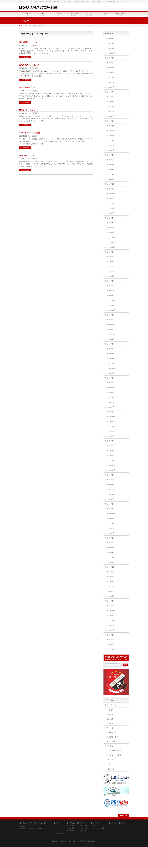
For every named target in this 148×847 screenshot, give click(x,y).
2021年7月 (110, 262)
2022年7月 (110, 208)
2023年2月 (110, 174)
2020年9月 (110, 281)
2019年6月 (110, 329)
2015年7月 (110, 533)
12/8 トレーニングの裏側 (29, 133)
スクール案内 (111, 732)
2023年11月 (111, 131)
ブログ (109, 764)
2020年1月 (110, 296)
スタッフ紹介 (111, 741)
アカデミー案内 (112, 737)
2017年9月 (110, 431)
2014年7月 (110, 582)
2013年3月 (110, 640)
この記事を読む (25, 57)
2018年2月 (110, 407)
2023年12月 (111, 126)
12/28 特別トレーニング (29, 42)
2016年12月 (111, 465)
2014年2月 (110, 606)
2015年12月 (111, 514)
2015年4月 (110, 548)
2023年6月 (110, 155)
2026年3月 (110, 39)
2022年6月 (110, 213)
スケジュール (111, 746)
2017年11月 (111, 422)
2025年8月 (110, 58)
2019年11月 (111, 305)
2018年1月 (110, 412)
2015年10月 (111, 519)
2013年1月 (110, 649)
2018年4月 (110, 397)
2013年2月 (110, 645)
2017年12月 (111, 417)
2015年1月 (110, 562)
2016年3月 (110, 499)
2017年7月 (110, 441)
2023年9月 (110, 140)
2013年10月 (111, 620)
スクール (110, 728)
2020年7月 (110, 286)
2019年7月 (110, 325)
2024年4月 (110, 106)
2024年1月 (110, 121)
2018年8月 (110, 378)
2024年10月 (111, 77)
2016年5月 (110, 489)
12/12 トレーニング (27, 87)
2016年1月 (110, 509)
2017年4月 (110, 456)
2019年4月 (110, 339)
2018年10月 (111, 368)
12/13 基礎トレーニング (29, 65)
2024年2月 (110, 116)
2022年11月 (111, 189)
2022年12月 (111, 184)
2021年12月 (111, 237)
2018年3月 (110, 402)
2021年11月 (111, 242)
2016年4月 (110, 494)
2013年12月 (111, 611)
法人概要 (110, 719)
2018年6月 (110, 388)
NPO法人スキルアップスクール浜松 (71, 841)
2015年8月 (110, 528)
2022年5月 (110, 218)
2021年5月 (110, 271)
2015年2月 (110, 557)
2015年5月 (110, 543)
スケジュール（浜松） (115, 751)
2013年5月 (110, 635)
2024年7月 (110, 92)
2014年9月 (110, 572)
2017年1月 (110, 460)
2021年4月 (110, 276)
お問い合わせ (111, 769)
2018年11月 (111, 363)
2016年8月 (110, 475)
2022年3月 (110, 228)
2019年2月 (110, 349)
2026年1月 (110, 48)
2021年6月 (110, 266)
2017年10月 (111, 426)
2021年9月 (110, 252)
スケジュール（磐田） (115, 755)
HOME (21, 25)
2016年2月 (110, 504)
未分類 (35, 45)
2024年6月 (110, 97)
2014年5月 (110, 591)
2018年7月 (110, 383)
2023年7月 (110, 150)
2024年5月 (110, 102)
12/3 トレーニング (26, 155)
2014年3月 (110, 601)
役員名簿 (110, 723)
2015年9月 (110, 523)
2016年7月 (110, 480)
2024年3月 (110, 111)
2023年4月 (110, 165)
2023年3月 (110, 170)
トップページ (111, 705)
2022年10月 (111, 194)
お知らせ (110, 760)
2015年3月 (110, 552)
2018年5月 (110, 393)
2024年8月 (110, 87)
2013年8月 (110, 630)
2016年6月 (110, 485)
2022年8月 (110, 203)
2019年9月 (110, 315)
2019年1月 (110, 354)
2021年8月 (110, 257)
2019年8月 (110, 320)
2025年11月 (111, 53)
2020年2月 (110, 291)
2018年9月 (110, 373)
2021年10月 (111, 247)
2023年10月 (111, 136)
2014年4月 (110, 596)
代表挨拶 (110, 714)
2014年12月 (111, 567)
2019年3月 (110, 344)
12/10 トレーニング (27, 110)
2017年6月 (110, 446)
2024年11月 (111, 73)
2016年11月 (111, 470)
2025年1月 (110, 68)
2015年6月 (110, 538)
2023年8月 (110, 145)
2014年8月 (110, 577)
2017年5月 (110, 451)
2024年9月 (110, 82)
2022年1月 (110, 233)
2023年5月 (110, 160)
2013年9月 (110, 625)
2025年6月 (110, 63)
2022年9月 (110, 199)
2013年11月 (111, 615)
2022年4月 (110, 223)
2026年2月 (110, 43)
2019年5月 (110, 334)
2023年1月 (110, 179)
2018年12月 (111, 359)
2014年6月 (110, 586)
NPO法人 (110, 710)
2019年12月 (111, 300)
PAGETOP (123, 815)
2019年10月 (111, 310)
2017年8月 (110, 436)
